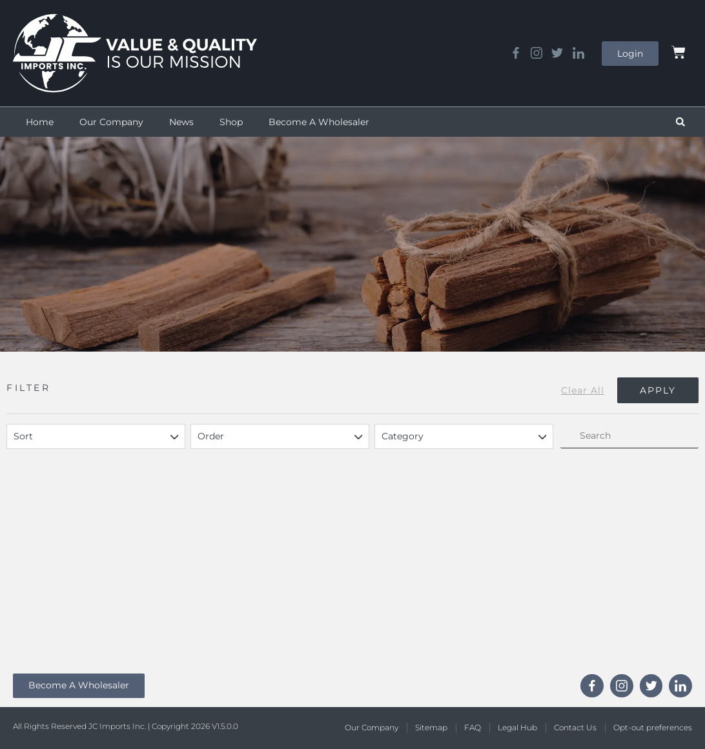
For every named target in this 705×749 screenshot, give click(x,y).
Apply (658, 390)
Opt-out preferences (652, 727)
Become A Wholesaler (319, 122)
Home (40, 122)
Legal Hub (517, 727)
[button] (680, 122)
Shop (231, 122)
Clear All (582, 390)
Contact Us (575, 727)
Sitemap (431, 727)
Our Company (111, 122)
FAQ (472, 727)
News (181, 122)
